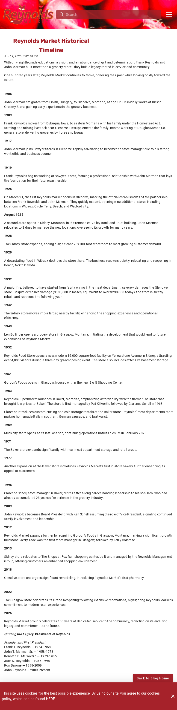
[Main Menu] (169, 14)
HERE (50, 699)
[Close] (173, 696)
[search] (112, 14)
